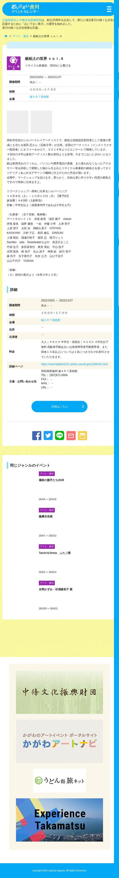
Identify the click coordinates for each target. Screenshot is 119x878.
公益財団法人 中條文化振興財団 (21, 20)
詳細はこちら (59, 406)
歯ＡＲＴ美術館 (39, 96)
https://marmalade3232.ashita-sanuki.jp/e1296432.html (74, 364)
